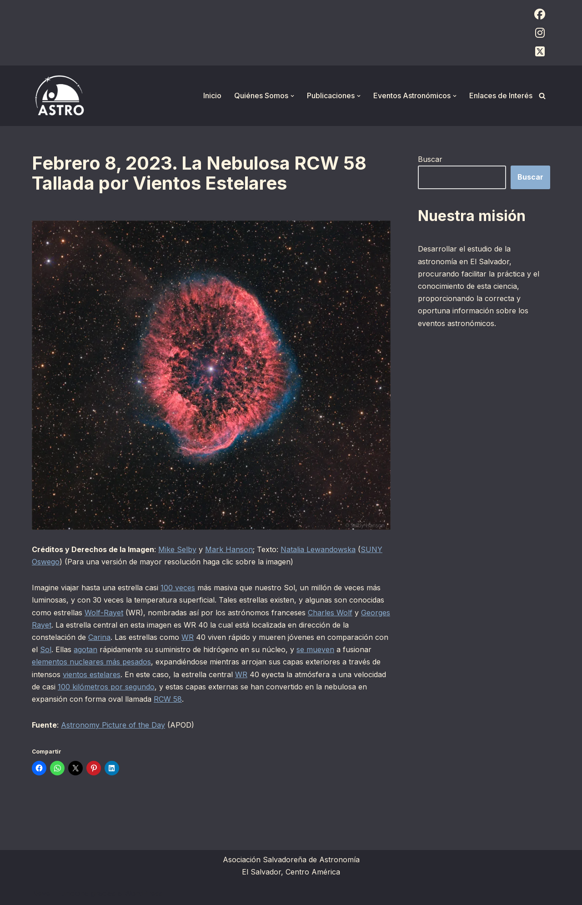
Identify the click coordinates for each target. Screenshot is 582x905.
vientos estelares (91, 674)
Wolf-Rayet (104, 612)
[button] (292, 96)
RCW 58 (168, 699)
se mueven (315, 649)
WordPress (143, 893)
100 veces (178, 587)
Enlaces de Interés (500, 95)
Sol (45, 649)
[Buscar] (542, 95)
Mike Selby (177, 549)
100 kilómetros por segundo (106, 686)
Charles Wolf (330, 612)
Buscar (430, 159)
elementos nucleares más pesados (91, 661)
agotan (85, 649)
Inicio (212, 95)
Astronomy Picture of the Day (113, 724)
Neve (41, 893)
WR (187, 637)
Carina (99, 637)
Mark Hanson (229, 549)
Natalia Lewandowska (318, 549)
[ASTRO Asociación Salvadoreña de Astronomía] (59, 96)
